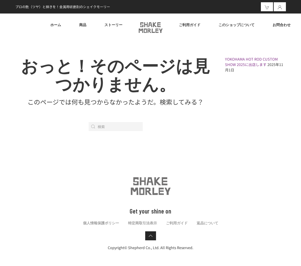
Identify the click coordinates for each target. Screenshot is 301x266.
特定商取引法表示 (142, 223)
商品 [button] (82, 25)
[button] (150, 235)
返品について (207, 223)
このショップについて (236, 25)
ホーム (55, 25)
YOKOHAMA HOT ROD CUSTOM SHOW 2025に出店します (251, 61)
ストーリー (113, 25)
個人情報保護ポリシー (101, 223)
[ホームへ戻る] (150, 27)
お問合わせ (282, 25)
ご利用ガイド (189, 25)
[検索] (116, 126)
